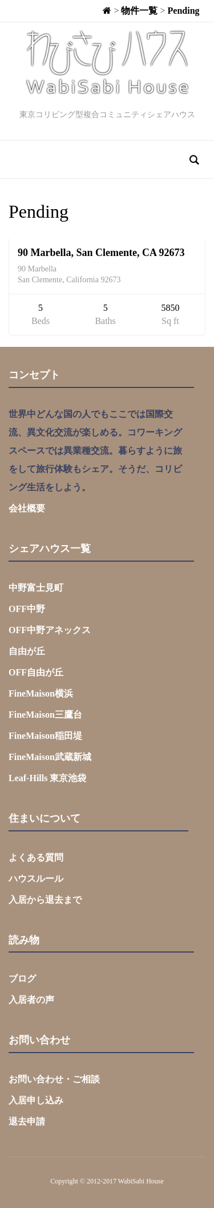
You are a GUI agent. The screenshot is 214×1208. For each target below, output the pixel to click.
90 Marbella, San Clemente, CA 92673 (101, 252)
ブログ (22, 978)
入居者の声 (31, 1000)
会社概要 (27, 508)
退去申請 (27, 1121)
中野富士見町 (36, 588)
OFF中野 (27, 609)
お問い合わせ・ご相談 (54, 1079)
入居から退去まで (45, 900)
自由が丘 (27, 651)
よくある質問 (36, 857)
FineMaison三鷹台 (45, 714)
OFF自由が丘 (36, 672)
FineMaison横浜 (41, 693)
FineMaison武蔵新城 (50, 757)
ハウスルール (36, 878)
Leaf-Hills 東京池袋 (47, 778)
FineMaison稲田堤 (45, 736)
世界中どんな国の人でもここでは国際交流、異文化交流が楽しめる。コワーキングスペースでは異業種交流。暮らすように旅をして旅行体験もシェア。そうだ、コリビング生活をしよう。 (95, 450)
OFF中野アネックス (50, 630)
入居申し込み (36, 1100)
